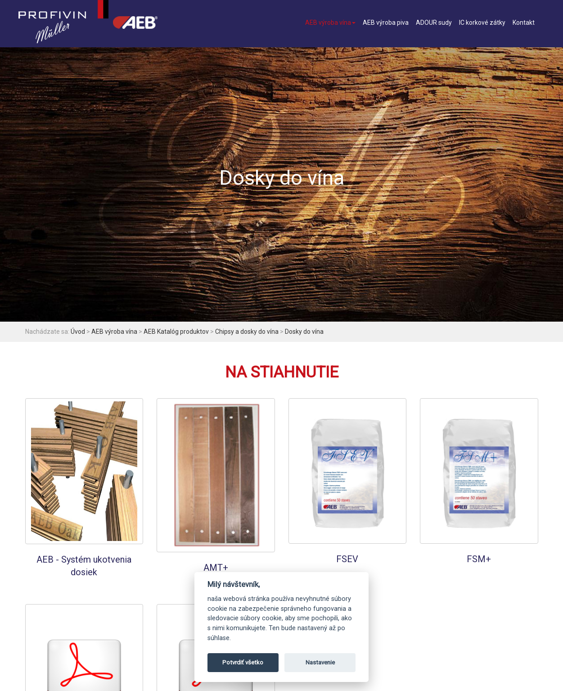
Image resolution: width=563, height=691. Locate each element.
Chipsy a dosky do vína (247, 331)
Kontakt (524, 22)
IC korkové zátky (482, 22)
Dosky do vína (304, 331)
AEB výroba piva (386, 22)
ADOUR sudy (434, 22)
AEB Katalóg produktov (176, 331)
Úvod (78, 331)
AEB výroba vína (330, 22)
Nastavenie (320, 662)
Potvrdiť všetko (242, 662)
